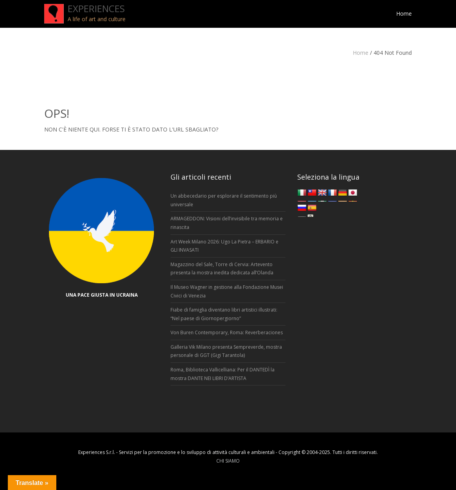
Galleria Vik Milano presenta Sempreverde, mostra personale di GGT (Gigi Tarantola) (226, 351)
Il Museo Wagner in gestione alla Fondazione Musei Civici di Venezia (227, 291)
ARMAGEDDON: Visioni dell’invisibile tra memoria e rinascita (227, 223)
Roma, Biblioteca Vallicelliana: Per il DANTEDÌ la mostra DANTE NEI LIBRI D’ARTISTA (223, 374)
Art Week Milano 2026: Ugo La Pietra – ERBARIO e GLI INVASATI (224, 246)
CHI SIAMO (228, 461)
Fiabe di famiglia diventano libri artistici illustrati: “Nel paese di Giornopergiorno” (224, 314)
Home (360, 52)
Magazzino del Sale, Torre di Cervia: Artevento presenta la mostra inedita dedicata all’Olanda (222, 268)
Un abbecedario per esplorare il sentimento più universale (224, 200)
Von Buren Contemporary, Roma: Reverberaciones (227, 332)
